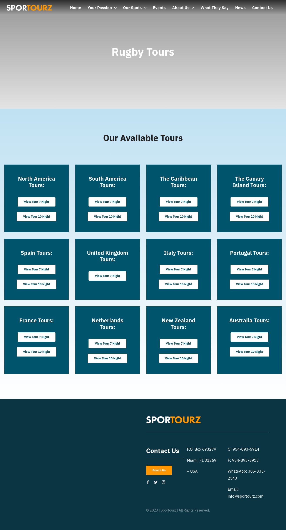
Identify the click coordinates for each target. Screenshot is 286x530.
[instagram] (163, 482)
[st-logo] (29, 6)
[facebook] (148, 482)
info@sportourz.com (245, 496)
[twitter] (155, 482)
